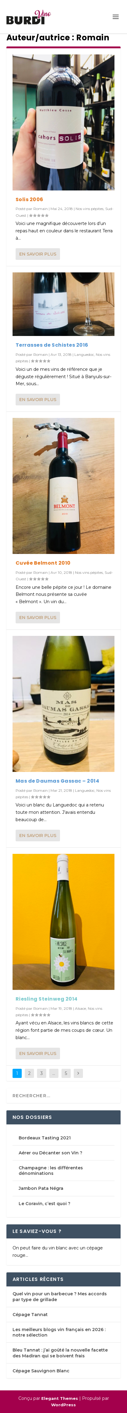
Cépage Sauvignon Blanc (41, 1371)
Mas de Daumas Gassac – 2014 (57, 780)
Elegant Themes (59, 1398)
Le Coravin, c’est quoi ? (45, 1203)
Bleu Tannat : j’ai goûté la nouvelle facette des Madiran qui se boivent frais (60, 1352)
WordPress (63, 1404)
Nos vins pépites (89, 208)
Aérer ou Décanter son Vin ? (50, 1153)
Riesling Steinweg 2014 (47, 998)
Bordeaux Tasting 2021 (45, 1138)
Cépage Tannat (30, 1314)
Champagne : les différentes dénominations (51, 1170)
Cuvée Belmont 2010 (43, 562)
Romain (40, 208)
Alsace (80, 1008)
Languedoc (84, 354)
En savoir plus (37, 254)
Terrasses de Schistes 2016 (52, 345)
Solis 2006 (29, 199)
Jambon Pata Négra (41, 1188)
